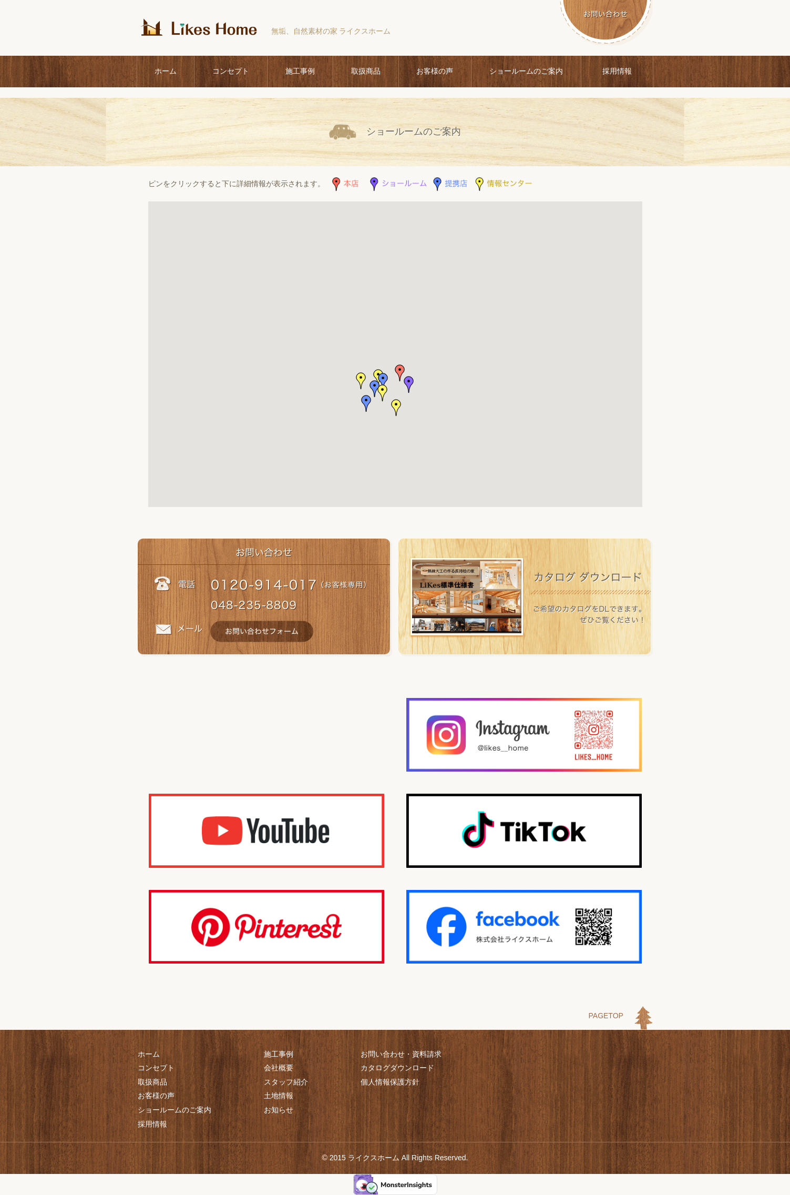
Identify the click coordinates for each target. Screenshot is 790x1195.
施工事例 (300, 71)
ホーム (166, 71)
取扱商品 (366, 71)
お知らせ (278, 1110)
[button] (400, 372)
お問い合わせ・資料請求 (401, 1054)
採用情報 (617, 71)
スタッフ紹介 (286, 1082)
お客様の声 (434, 71)
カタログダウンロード (397, 1068)
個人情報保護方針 (390, 1082)
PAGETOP (606, 1015)
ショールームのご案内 (526, 71)
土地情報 (278, 1095)
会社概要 (278, 1068)
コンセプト (230, 71)
